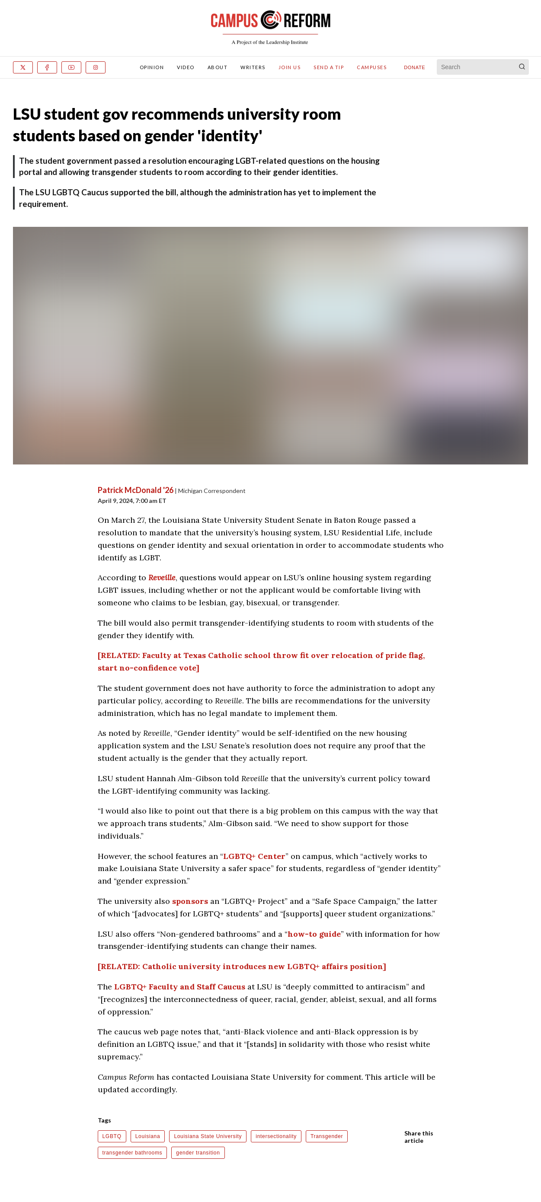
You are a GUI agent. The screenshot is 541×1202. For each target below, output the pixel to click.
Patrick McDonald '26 (135, 490)
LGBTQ (112, 1136)
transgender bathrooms (132, 1153)
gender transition (198, 1153)
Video (186, 67)
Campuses (372, 67)
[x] (23, 67)
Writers (253, 67)
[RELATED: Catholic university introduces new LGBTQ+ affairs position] (242, 966)
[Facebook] (47, 67)
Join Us (290, 67)
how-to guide (314, 934)
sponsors (190, 901)
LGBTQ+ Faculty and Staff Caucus (179, 987)
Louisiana (147, 1136)
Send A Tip (329, 67)
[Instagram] (96, 67)
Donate (414, 67)
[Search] (522, 67)
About (218, 67)
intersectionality (276, 1136)
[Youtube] (71, 67)
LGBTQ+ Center (254, 856)
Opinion (152, 67)
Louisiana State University (208, 1136)
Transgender (327, 1136)
